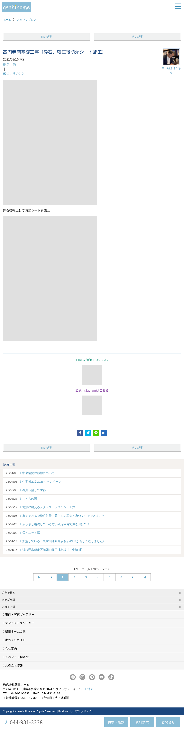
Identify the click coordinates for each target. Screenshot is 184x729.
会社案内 (11, 648)
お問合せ (168, 722)
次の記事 (137, 36)
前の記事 (46, 36)
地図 (90, 689)
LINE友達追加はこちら (92, 359)
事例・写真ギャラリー (19, 614)
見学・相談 (116, 722)
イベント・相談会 (17, 657)
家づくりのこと (14, 73)
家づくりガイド (15, 640)
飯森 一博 (9, 64)
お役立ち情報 (14, 665)
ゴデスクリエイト (83, 711)
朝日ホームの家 (15, 631)
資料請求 (142, 722)
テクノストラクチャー (19, 623)
